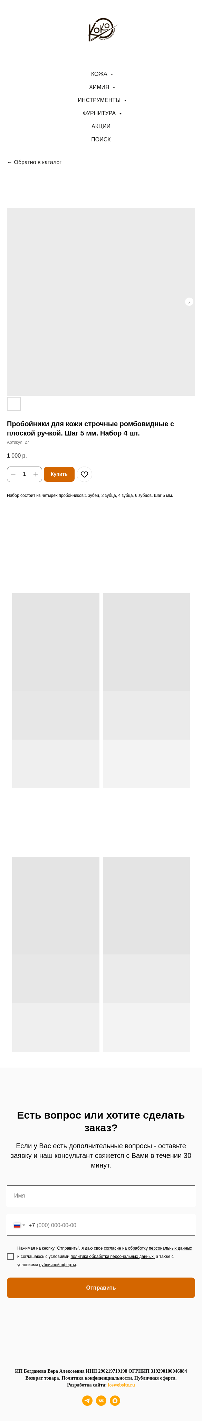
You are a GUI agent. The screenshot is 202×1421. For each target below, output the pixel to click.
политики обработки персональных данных (111, 1256)
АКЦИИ (101, 126)
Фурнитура (100, 113)
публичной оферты (57, 1264)
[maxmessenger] (115, 1404)
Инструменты (100, 100)
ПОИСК (100, 139)
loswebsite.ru (121, 1385)
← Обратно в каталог (34, 162)
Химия (100, 87)
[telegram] (87, 1404)
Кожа (100, 74)
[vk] (101, 1404)
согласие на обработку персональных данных (148, 1248)
